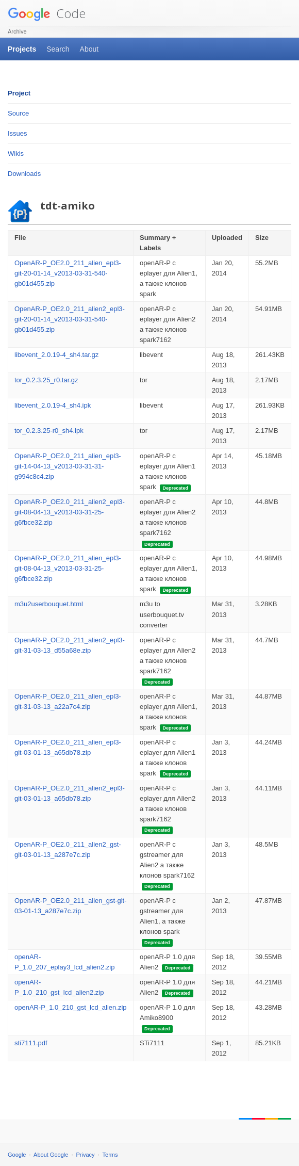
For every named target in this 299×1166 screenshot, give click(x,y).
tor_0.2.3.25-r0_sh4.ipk (49, 430)
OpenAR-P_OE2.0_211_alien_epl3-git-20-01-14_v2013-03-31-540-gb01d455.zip (67, 273)
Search (57, 49)
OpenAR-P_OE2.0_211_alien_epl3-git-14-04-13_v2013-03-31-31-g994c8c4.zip (67, 466)
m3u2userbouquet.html (48, 604)
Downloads (24, 173)
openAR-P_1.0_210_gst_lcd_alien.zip (70, 1007)
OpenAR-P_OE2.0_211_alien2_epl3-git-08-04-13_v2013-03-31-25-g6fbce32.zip (69, 512)
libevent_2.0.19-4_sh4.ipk (52, 405)
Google (17, 1155)
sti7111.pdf (30, 1043)
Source (18, 113)
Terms (110, 1155)
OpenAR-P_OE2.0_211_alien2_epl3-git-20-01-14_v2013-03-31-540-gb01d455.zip (69, 319)
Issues (17, 133)
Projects (22, 49)
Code (47, 13)
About (89, 49)
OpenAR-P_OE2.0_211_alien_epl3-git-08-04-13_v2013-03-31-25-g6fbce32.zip (67, 568)
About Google (51, 1155)
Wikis (16, 153)
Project (19, 93)
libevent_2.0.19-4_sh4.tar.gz (56, 355)
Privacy (85, 1155)
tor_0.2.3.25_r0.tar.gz (46, 380)
